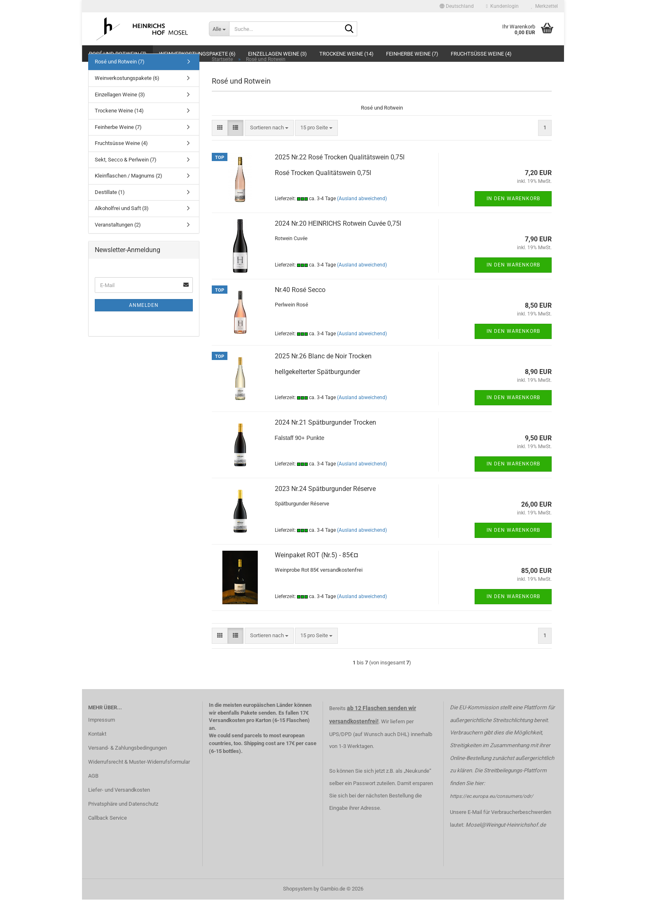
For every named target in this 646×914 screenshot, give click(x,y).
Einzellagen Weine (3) (277, 54)
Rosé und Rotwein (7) (118, 54)
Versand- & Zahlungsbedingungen (127, 762)
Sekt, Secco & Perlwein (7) (126, 174)
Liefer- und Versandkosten (119, 804)
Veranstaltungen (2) (118, 239)
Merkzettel (544, 6)
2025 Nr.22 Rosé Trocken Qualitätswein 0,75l (340, 171)
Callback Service (107, 832)
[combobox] (269, 142)
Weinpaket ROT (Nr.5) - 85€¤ (316, 569)
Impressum (101, 734)
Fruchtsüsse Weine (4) (481, 54)
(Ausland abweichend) (362, 213)
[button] (456, 6)
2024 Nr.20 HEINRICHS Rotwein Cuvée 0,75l (338, 238)
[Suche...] (219, 28)
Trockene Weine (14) (346, 54)
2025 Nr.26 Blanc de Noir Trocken (323, 370)
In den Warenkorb (513, 213)
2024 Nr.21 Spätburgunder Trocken (325, 437)
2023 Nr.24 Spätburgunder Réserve (325, 503)
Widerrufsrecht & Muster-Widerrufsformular (139, 776)
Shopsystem (297, 903)
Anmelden (144, 320)
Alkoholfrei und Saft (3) (122, 223)
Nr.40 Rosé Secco (300, 304)
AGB (93, 790)
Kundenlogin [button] (502, 6)
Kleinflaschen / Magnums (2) (128, 190)
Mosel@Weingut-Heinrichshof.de (506, 839)
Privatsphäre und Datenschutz (123, 818)
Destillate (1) (110, 206)
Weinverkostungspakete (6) (197, 54)
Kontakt (97, 748)
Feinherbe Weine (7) (412, 54)
